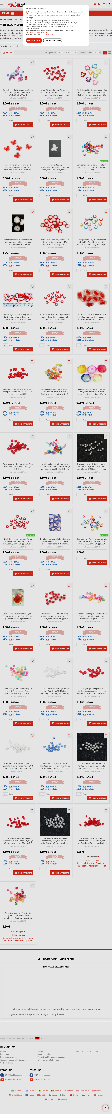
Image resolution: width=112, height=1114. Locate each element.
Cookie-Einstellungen (52, 40)
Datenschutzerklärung (40, 32)
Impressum (29, 32)
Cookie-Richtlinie (48, 34)
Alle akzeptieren (34, 40)
